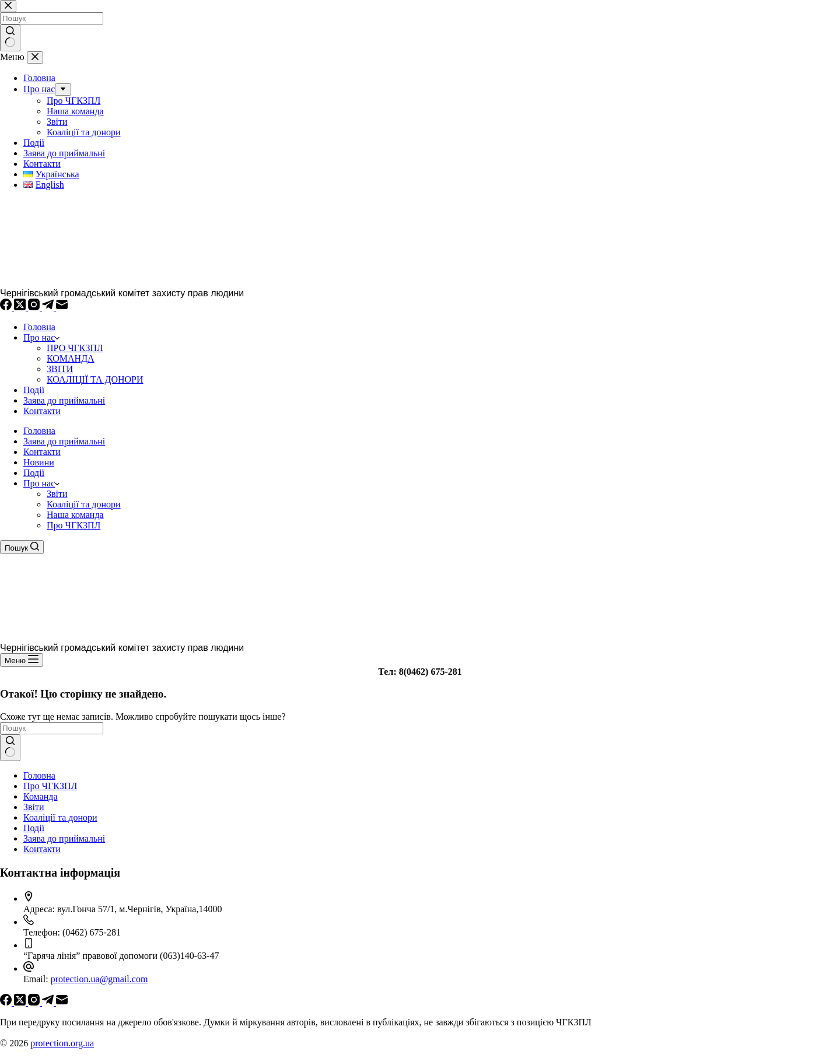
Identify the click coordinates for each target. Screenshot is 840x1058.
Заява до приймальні (64, 400)
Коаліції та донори (84, 504)
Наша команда (75, 515)
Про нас (41, 337)
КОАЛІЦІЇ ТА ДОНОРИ (95, 379)
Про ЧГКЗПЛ (73, 525)
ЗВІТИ (60, 369)
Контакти (42, 411)
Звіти (57, 494)
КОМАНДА (70, 358)
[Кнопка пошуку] (10, 747)
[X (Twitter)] (21, 307)
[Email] (62, 307)
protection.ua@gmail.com (99, 979)
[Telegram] (49, 307)
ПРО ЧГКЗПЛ (75, 348)
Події (33, 390)
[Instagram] (35, 307)
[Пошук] (22, 547)
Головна (39, 327)
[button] (57, 483)
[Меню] (21, 660)
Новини (38, 462)
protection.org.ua (62, 1043)
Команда (40, 796)
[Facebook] (7, 307)
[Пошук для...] (51, 728)
